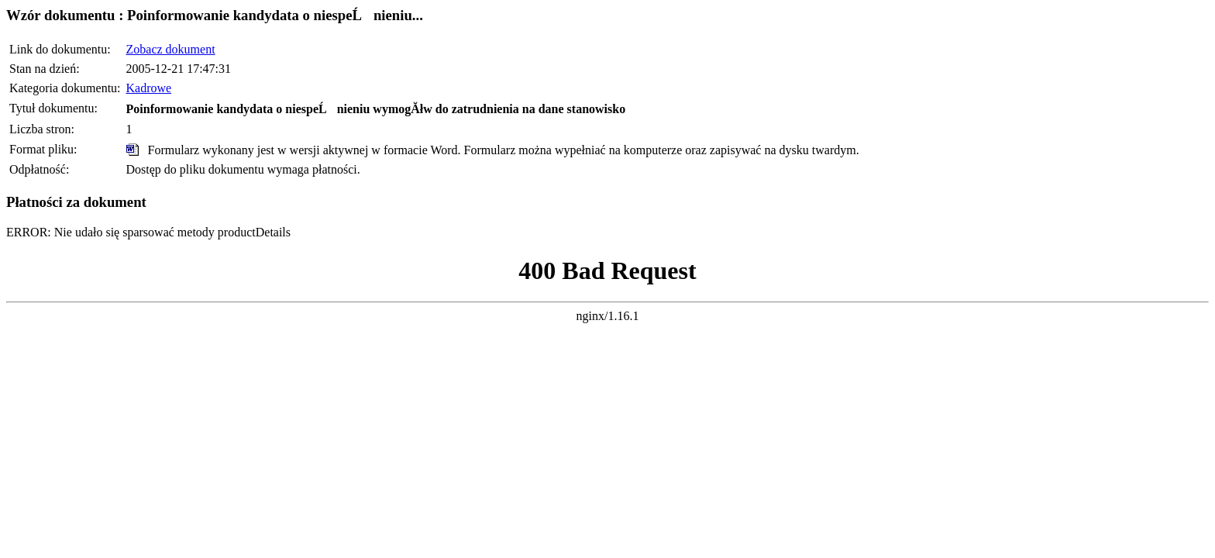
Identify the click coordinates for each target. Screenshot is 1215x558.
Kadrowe (149, 88)
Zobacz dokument (170, 49)
